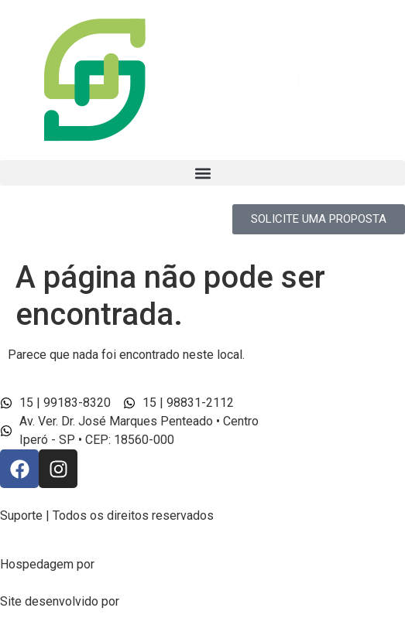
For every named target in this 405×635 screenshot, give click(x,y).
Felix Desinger (164, 601)
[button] (202, 173)
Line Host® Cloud (149, 564)
